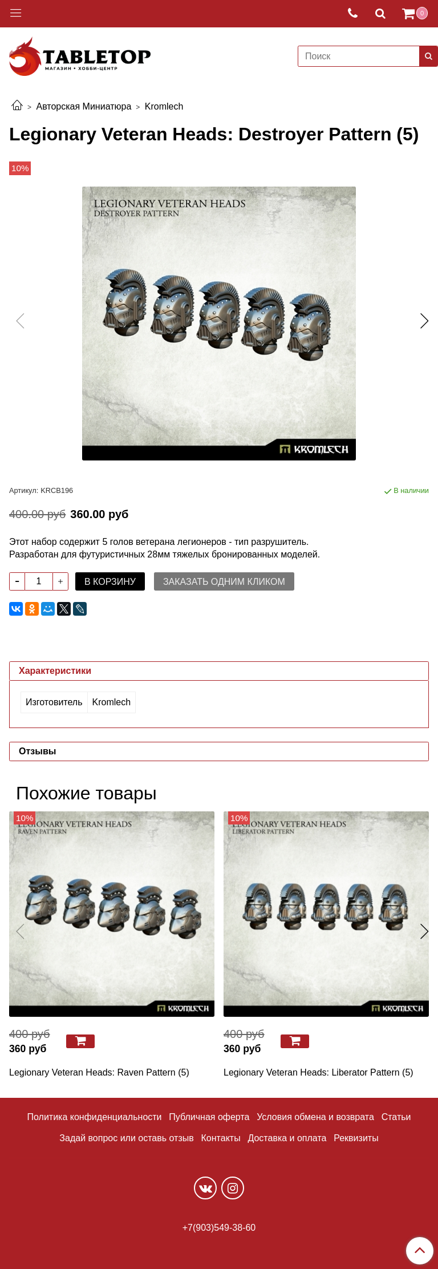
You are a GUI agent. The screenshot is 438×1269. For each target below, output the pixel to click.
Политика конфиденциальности (94, 1117)
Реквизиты (356, 1138)
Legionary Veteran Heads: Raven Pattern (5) (99, 1072)
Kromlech (164, 106)
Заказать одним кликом (224, 582)
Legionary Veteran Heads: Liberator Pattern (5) (318, 1072)
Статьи (396, 1117)
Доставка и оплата (287, 1138)
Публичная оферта (209, 1117)
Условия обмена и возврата (315, 1117)
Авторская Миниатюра (83, 106)
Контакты (221, 1138)
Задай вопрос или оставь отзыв (126, 1138)
